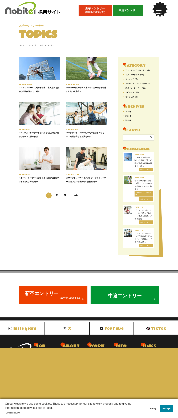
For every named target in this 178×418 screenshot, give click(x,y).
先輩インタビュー (45, 368)
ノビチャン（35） (132, 92)
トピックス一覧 (29, 45)
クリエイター (96, 373)
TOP (20, 45)
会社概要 (121, 362)
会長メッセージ (70, 362)
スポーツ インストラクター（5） (138, 83)
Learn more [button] (13, 412)
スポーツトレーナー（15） (136, 88)
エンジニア (95, 378)
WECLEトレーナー (99, 362)
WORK (97, 349)
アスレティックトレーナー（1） (138, 70)
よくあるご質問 (124, 357)
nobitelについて (70, 357)
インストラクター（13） (135, 75)
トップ (39, 357)
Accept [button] (166, 408)
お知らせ (40, 373)
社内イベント (69, 368)
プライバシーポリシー (128, 368)
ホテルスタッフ (97, 368)
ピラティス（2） (132, 97)
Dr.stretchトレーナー (100, 357)
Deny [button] (153, 408)
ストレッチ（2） (132, 79)
